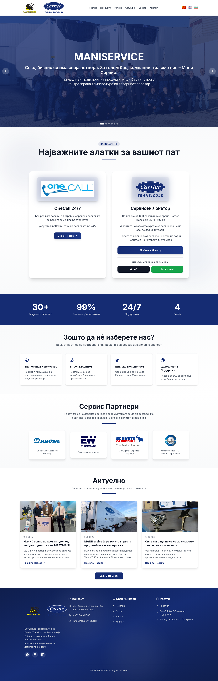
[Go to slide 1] (102, 124)
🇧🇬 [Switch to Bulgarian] (196, 8)
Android (167, 269)
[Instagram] (35, 655)
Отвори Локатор (150, 250)
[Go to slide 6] (117, 124)
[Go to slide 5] (114, 124)
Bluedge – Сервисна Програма (174, 619)
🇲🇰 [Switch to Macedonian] (184, 8)
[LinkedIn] (43, 655)
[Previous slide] (5, 71)
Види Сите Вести (109, 575)
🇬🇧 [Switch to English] (190, 8)
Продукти (105, 7)
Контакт (154, 7)
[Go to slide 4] (112, 124)
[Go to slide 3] (109, 124)
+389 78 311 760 (81, 615)
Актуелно (130, 7)
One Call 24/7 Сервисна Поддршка (170, 613)
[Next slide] (212, 71)
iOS (133, 269)
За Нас (142, 7)
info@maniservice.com (85, 620)
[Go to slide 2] (106, 124)
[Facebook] (27, 655)
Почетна (92, 7)
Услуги (118, 7)
